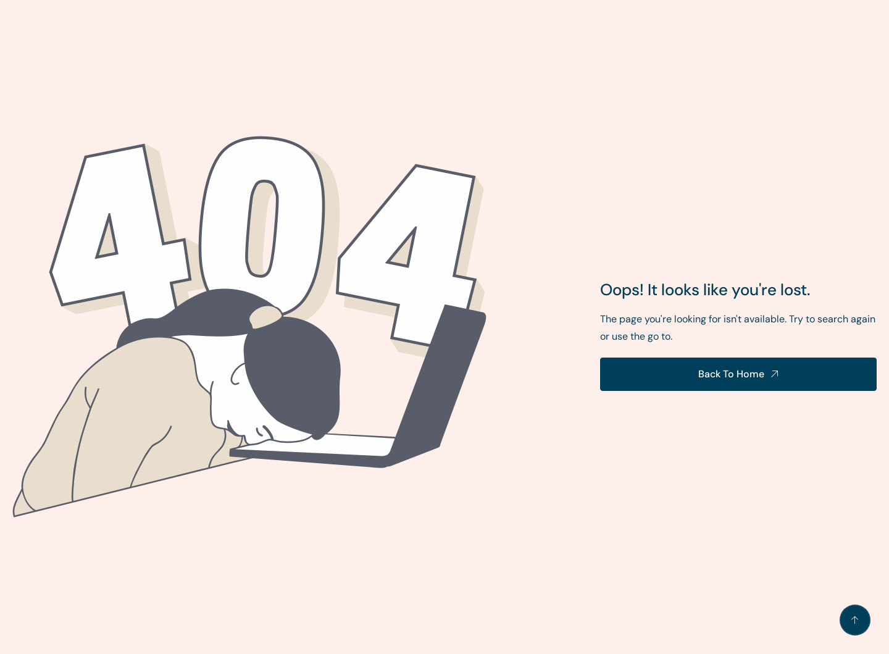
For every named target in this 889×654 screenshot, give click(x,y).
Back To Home (731, 373)
